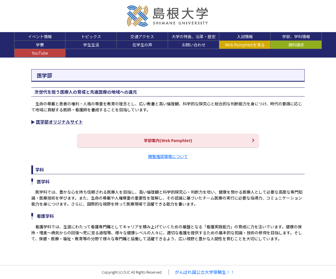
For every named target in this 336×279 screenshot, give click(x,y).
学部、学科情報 (296, 36)
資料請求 (296, 45)
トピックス (91, 36)
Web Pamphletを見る (245, 45)
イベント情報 (40, 36)
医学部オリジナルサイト (59, 122)
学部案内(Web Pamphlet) (168, 140)
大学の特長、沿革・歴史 (194, 36)
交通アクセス (142, 36)
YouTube (40, 53)
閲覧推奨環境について (168, 156)
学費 (40, 45)
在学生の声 (142, 45)
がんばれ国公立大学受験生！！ (205, 272)
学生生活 (91, 45)
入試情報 (245, 36)
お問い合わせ (194, 45)
